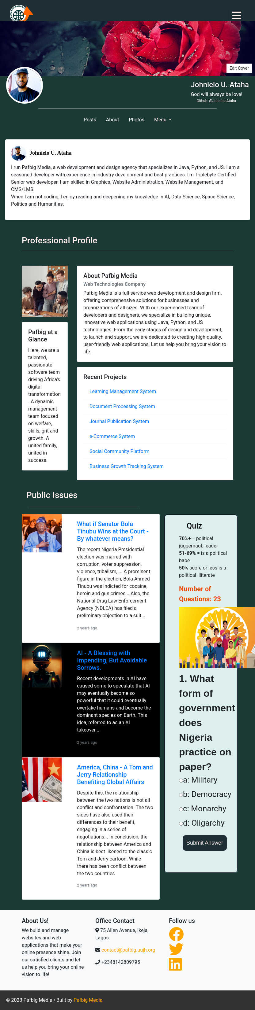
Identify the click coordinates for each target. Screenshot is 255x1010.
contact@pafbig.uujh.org (128, 950)
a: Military (198, 779)
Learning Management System (122, 391)
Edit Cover (239, 68)
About (112, 120)
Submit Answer (204, 843)
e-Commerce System (112, 436)
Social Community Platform (119, 451)
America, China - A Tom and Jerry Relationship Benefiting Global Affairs (115, 775)
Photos (136, 120)
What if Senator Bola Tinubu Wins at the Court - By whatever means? (112, 531)
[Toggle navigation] (236, 15)
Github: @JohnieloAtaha (216, 101)
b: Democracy (205, 794)
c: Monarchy (202, 808)
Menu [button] (161, 120)
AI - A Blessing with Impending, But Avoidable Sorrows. (112, 660)
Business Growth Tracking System (126, 466)
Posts (90, 120)
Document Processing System (122, 406)
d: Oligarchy (201, 823)
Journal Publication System (119, 421)
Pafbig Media (88, 1000)
